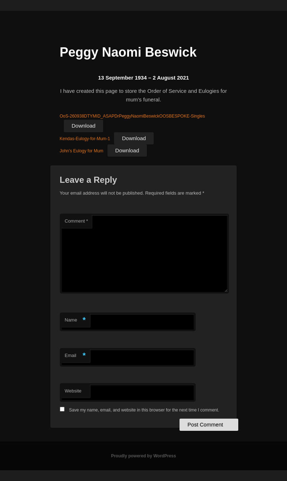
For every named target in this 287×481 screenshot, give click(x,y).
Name (75, 320)
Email (75, 356)
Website (73, 391)
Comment (76, 221)
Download (84, 126)
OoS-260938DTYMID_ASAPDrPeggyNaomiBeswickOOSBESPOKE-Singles (132, 116)
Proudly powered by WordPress (143, 455)
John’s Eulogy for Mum (82, 150)
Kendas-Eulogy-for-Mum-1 (85, 138)
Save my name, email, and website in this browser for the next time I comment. (144, 410)
